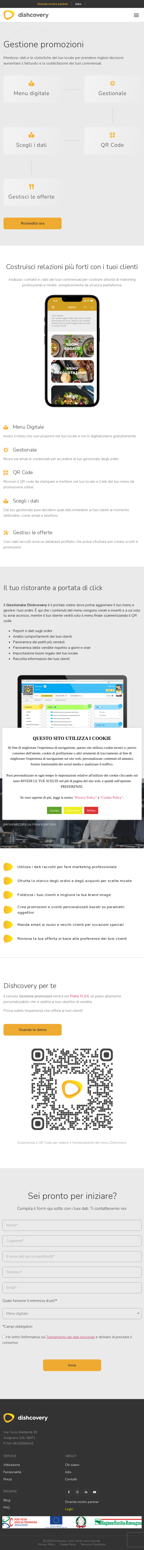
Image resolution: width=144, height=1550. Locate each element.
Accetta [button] (54, 810)
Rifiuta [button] (91, 810)
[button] (136, 15)
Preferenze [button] (73, 810)
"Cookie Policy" (111, 797)
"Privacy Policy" (85, 797)
